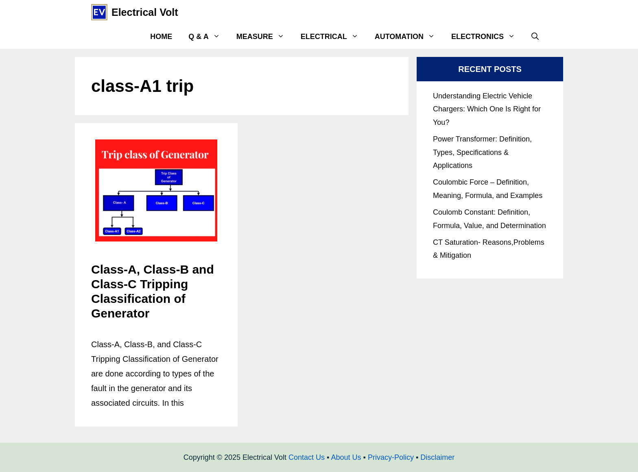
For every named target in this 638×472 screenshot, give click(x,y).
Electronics (487, 36)
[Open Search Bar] (535, 36)
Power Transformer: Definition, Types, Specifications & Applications (482, 152)
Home (161, 37)
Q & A (208, 36)
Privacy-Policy (391, 457)
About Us (346, 457)
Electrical (334, 36)
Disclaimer (437, 457)
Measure (264, 36)
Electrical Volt (144, 12)
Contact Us (306, 457)
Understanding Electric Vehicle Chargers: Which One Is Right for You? (487, 109)
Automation (409, 36)
